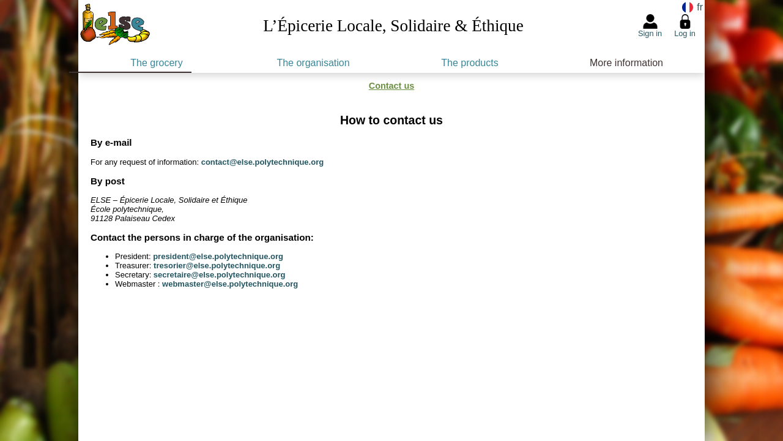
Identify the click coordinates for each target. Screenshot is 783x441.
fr (698, 7)
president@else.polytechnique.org (218, 256)
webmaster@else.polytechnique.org (230, 283)
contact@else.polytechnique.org (262, 162)
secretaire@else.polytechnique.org (220, 274)
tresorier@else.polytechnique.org (217, 265)
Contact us (391, 86)
